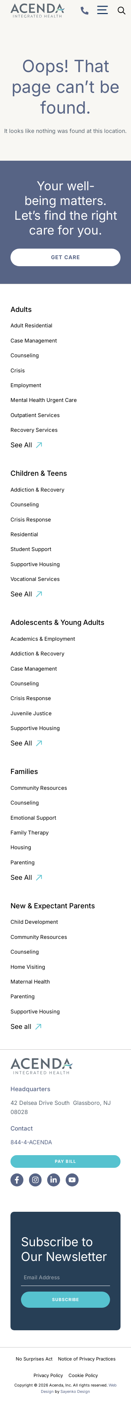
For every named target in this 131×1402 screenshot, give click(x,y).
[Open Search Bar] (121, 10)
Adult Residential (31, 325)
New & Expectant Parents (52, 906)
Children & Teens (38, 473)
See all (20, 1027)
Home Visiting (27, 967)
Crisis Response (30, 519)
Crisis (17, 370)
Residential (24, 534)
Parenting (22, 862)
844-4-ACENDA (31, 1142)
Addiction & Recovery (37, 489)
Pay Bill (65, 1161)
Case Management (33, 340)
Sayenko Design (75, 1391)
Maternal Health (30, 981)
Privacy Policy (48, 1375)
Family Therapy (29, 832)
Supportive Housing (35, 564)
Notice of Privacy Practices (87, 1359)
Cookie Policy (83, 1375)
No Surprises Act (34, 1359)
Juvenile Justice (31, 713)
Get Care (65, 257)
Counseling (24, 355)
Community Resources (38, 788)
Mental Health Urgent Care (43, 400)
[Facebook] (16, 1179)
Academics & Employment (42, 638)
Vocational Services (35, 579)
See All (21, 445)
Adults (21, 309)
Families (24, 771)
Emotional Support (33, 817)
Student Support (30, 549)
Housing (20, 847)
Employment (25, 385)
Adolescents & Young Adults (57, 622)
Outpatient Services (35, 415)
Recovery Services (34, 430)
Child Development (34, 921)
